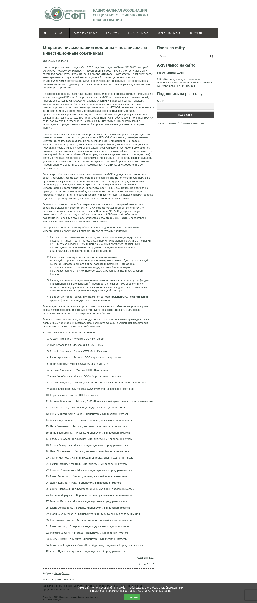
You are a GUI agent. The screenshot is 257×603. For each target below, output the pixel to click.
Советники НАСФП (169, 33)
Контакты (196, 33)
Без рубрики (61, 573)
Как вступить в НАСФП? (58, 579)
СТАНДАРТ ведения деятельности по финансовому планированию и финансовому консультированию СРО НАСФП (184, 82)
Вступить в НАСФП (86, 33)
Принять (132, 597)
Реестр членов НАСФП (170, 73)
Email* (160, 101)
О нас (60, 33)
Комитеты (113, 33)
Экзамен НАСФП (138, 33)
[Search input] (184, 56)
